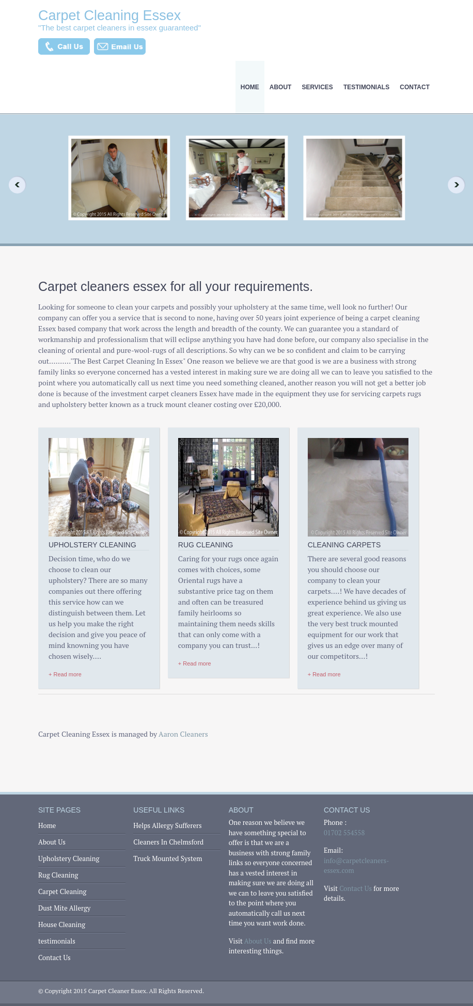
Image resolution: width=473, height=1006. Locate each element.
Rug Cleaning (58, 875)
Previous (13, 184)
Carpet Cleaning (62, 891)
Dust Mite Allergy (64, 908)
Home (250, 87)
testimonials (366, 87)
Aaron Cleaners (183, 734)
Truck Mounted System (167, 858)
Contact (415, 87)
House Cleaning (61, 924)
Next (459, 184)
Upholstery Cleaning (68, 858)
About (281, 87)
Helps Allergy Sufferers (167, 825)
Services (317, 87)
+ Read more (65, 674)
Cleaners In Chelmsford (168, 842)
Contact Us (54, 957)
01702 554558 (344, 832)
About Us (52, 842)
